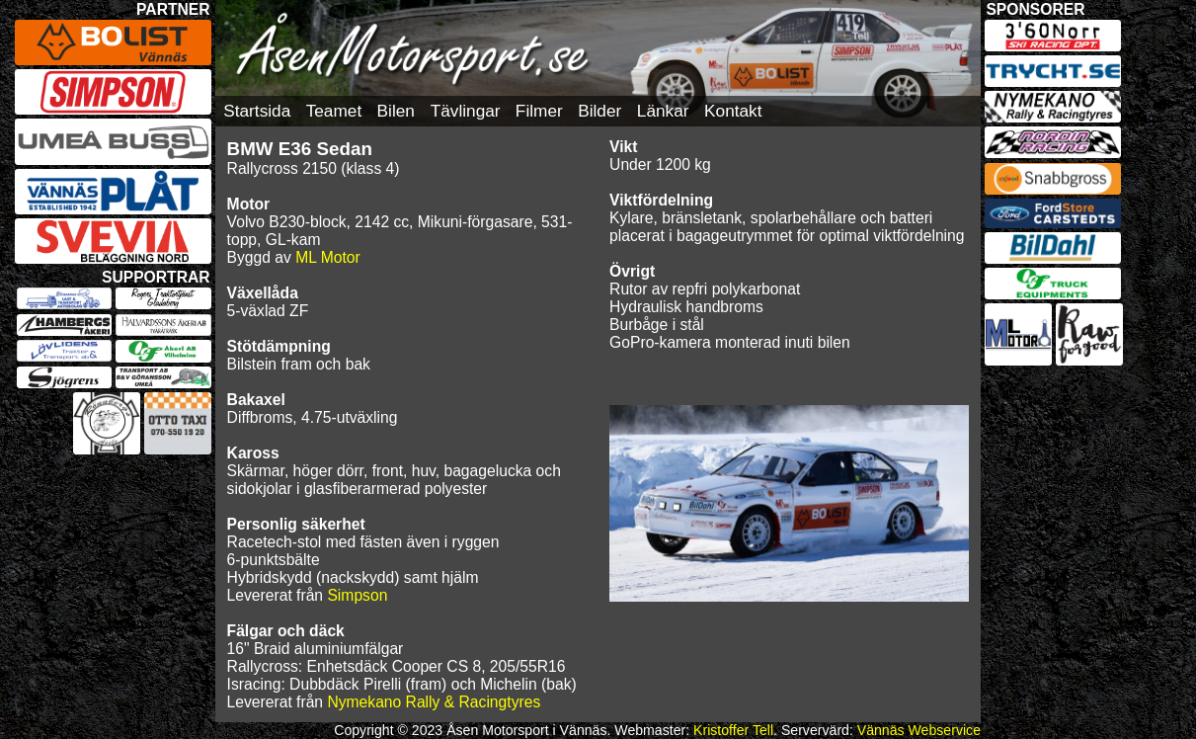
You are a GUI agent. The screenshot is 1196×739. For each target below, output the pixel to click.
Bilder (599, 111)
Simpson (357, 595)
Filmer (539, 111)
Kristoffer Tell (733, 730)
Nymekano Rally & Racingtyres (433, 702)
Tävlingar (466, 111)
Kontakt (732, 111)
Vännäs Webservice (919, 730)
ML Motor (327, 257)
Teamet (334, 111)
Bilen (396, 111)
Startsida (256, 111)
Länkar (663, 111)
